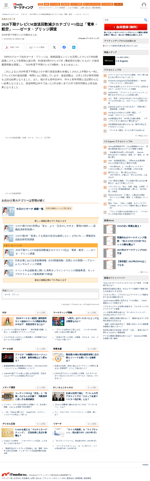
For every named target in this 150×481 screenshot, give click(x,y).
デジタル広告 (8, 424)
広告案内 (25, 478)
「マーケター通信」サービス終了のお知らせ (126, 130)
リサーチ (57, 424)
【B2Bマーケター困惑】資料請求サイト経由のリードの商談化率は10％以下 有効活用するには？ (31, 321)
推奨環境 (87, 478)
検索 (146, 20)
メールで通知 (38, 47)
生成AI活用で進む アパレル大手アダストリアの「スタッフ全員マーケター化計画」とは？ (82, 396)
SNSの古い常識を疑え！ (129, 226)
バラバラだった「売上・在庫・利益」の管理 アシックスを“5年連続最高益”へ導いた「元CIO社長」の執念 (128, 189)
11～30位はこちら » (141, 135)
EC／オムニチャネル (63, 387)
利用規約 (145, 465)
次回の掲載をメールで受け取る (58, 208)
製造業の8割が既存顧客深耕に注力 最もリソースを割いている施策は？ (83, 357)
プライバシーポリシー (52, 478)
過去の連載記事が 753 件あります (50, 280)
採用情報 (78, 478)
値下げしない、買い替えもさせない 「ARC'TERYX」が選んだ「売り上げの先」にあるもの (127, 174)
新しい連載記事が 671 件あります (50, 221)
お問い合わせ (35, 478)
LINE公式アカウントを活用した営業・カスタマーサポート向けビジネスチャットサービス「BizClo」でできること (76, 375)
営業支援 (57, 349)
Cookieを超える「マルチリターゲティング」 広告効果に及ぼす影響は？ (31, 432)
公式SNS (17, 478)
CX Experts (122, 61)
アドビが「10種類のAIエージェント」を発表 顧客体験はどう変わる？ (31, 357)
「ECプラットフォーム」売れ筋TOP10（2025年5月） (76, 441)
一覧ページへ (143, 272)
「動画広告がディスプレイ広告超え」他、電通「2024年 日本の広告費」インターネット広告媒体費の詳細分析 (25, 450)
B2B (4, 312)
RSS (63, 478)
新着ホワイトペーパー (114, 278)
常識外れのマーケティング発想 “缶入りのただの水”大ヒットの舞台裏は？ (132, 241)
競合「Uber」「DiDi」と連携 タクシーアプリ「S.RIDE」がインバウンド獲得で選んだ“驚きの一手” (127, 205)
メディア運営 (8, 387)
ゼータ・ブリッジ (12, 294)
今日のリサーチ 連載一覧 (29, 209)
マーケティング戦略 (62, 312)
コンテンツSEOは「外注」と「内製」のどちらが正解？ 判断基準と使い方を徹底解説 (31, 396)
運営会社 (70, 478)
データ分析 (7, 349)
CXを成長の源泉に (123, 57)
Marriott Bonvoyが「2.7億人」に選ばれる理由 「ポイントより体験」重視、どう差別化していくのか (128, 197)
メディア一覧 (7, 478)
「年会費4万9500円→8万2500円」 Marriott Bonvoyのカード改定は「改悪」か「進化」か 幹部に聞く (128, 154)
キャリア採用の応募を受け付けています (121, 46)
